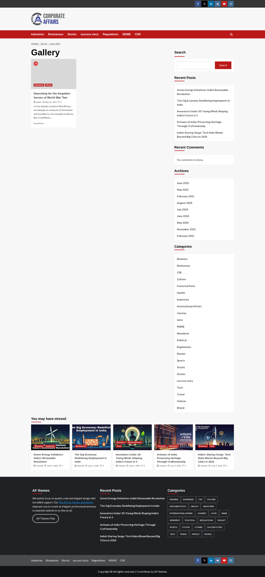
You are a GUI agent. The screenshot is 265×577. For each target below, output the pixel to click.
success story (90, 34)
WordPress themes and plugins (76, 502)
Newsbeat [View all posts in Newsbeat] (39, 85)
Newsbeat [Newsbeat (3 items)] (175, 520)
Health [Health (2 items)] (194, 506)
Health (181, 292)
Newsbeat (183, 333)
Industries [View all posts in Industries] (50, 446)
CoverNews (143, 571)
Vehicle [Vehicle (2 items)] (195, 534)
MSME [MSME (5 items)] (224, 513)
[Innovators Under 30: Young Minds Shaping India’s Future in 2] (132, 437)
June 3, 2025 (52, 466)
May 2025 (183, 189)
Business (182, 258)
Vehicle (181, 401)
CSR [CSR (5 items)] (200, 499)
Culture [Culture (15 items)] (211, 499)
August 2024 (184, 202)
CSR (138, 34)
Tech (180, 387)
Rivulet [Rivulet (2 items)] (222, 520)
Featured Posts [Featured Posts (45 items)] (178, 506)
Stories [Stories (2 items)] (198, 527)
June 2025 (183, 183)
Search (180, 52)
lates (180, 319)
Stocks (71, 34)
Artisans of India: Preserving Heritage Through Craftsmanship (199, 123)
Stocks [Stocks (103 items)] (186, 527)
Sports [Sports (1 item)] (173, 527)
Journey (181, 313)
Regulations (110, 34)
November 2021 (186, 229)
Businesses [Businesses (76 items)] (188, 499)
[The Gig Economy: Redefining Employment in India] (91, 437)
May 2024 (183, 222)
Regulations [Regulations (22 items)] (206, 520)
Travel (181, 394)
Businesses (55, 34)
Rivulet (181, 353)
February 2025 (185, 196)
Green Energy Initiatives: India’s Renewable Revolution (202, 91)
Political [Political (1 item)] (190, 520)
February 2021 (185, 235)
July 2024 (182, 209)
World (180, 407)
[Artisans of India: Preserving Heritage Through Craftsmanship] (173, 437)
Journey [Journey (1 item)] (202, 513)
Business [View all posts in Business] (39, 446)
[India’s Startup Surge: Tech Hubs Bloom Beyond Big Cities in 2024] (214, 437)
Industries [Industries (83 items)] (208, 506)
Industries (37, 34)
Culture (181, 279)
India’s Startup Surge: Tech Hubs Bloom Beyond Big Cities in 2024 (200, 134)
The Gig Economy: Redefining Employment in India (203, 102)
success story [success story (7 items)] (214, 527)
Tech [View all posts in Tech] (119, 446)
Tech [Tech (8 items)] (172, 534)
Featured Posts (186, 285)
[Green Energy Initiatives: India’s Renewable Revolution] (50, 437)
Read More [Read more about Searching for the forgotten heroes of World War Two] (39, 123)
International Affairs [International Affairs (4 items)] (181, 513)
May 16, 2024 (51, 102)
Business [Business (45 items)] (174, 499)
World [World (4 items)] (208, 534)
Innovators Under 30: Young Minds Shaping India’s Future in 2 (202, 113)
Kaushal (39, 466)
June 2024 (183, 216)
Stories (181, 374)
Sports (181, 360)
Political (182, 340)
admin (38, 102)
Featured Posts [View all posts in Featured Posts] (134, 442)
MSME (127, 34)
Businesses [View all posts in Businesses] (81, 446)
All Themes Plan (45, 518)
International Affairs (189, 306)
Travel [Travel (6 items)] (183, 534)
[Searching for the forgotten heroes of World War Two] (53, 74)
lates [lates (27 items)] (214, 513)
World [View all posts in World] (48, 85)
